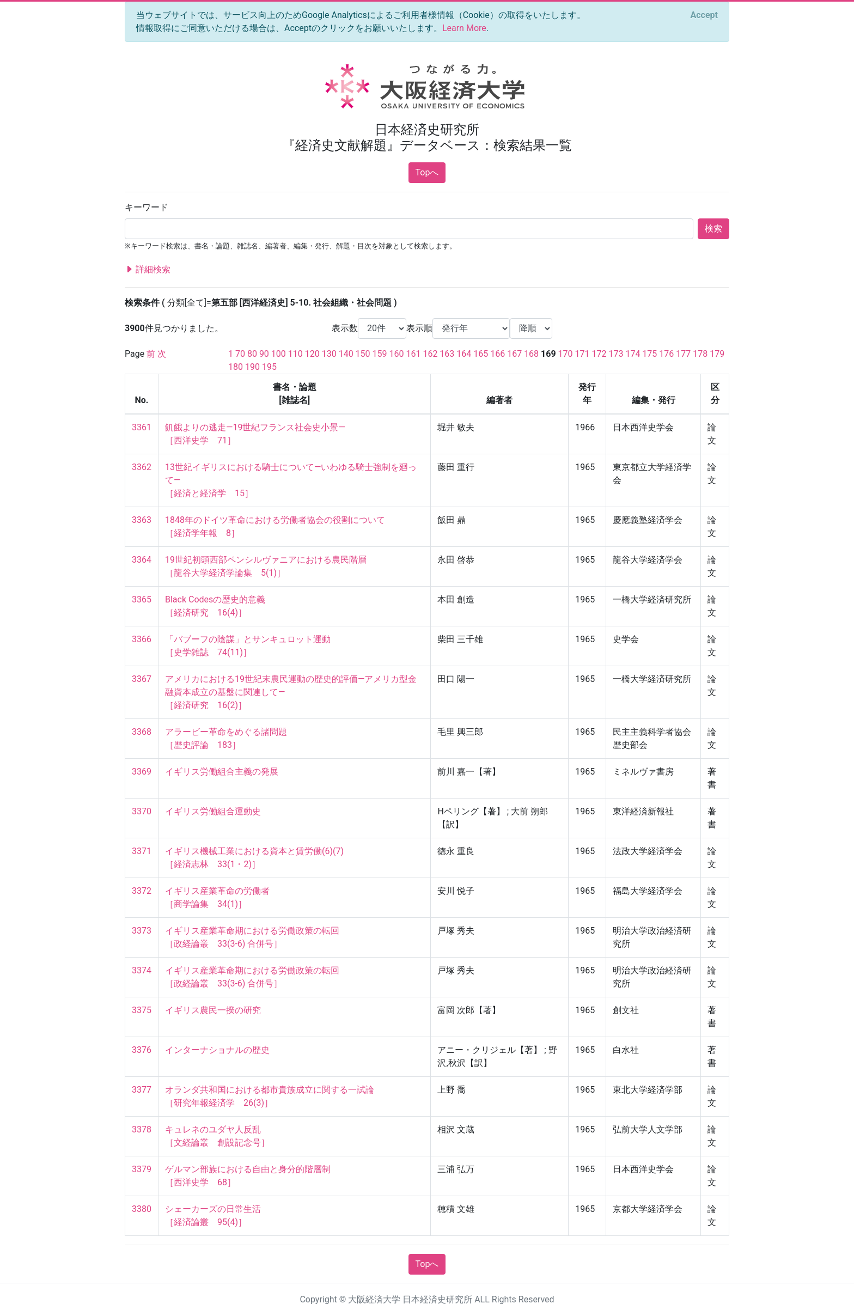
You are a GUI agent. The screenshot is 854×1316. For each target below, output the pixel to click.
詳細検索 (147, 269)
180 (235, 367)
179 (717, 354)
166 (497, 354)
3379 (141, 1169)
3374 (141, 970)
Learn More (464, 28)
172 (599, 354)
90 (264, 354)
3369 (141, 771)
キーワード (146, 207)
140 (346, 354)
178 (700, 354)
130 (329, 354)
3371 (141, 851)
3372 (141, 891)
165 (480, 354)
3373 (141, 930)
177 (683, 354)
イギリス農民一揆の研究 (213, 1010)
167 (514, 354)
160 (396, 354)
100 (278, 354)
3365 (141, 599)
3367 (141, 679)
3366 (141, 639)
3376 (141, 1050)
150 (363, 354)
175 (649, 354)
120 (312, 354)
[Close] (704, 15)
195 (269, 367)
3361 (141, 427)
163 (447, 354)
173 (615, 354)
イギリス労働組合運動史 (213, 811)
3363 (141, 520)
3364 (141, 560)
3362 (141, 467)
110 (295, 354)
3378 (141, 1129)
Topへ (427, 172)
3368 (141, 732)
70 (240, 354)
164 (463, 354)
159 (380, 354)
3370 (141, 811)
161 (413, 354)
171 (582, 354)
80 (252, 354)
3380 (141, 1209)
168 (531, 354)
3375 (141, 1010)
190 (252, 367)
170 (565, 354)
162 (430, 354)
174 (632, 354)
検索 (713, 228)
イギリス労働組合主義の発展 (221, 771)
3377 (141, 1090)
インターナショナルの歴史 (217, 1050)
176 (666, 354)
